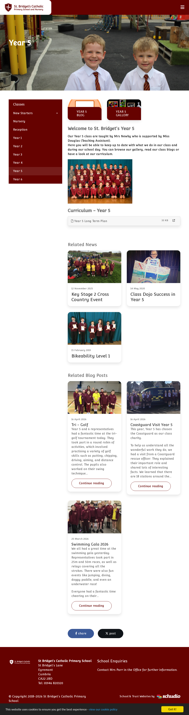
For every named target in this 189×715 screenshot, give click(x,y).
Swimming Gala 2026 (89, 544)
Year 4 (18, 162)
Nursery (19, 121)
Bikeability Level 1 (90, 356)
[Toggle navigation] (182, 7)
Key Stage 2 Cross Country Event (90, 297)
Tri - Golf (79, 425)
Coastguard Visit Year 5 (151, 425)
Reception (20, 129)
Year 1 (17, 138)
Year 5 (17, 171)
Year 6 (17, 179)
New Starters (23, 113)
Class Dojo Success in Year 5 (152, 297)
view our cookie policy (103, 710)
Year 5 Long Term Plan (89, 221)
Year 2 (17, 146)
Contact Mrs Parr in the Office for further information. (137, 670)
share (80, 633)
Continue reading (91, 483)
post (110, 633)
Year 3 (17, 154)
